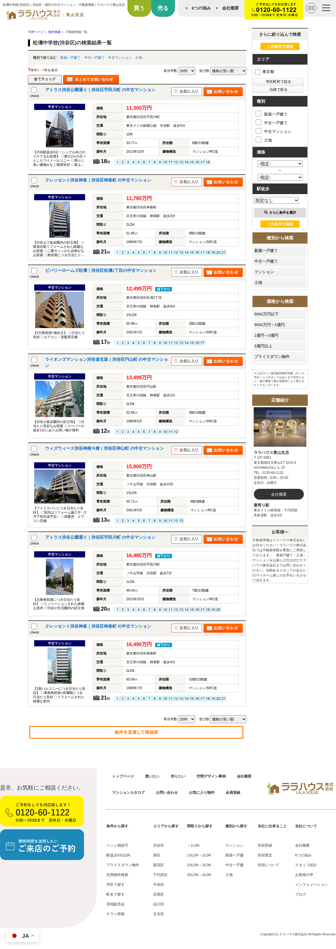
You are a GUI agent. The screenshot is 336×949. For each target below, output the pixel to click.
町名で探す (115, 894)
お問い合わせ (167, 792)
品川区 (158, 904)
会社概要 (230, 8)
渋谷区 (158, 845)
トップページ (123, 776)
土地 (138, 58)
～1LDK (193, 845)
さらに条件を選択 (280, 213)
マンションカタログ (128, 792)
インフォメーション (311, 884)
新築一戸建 (234, 855)
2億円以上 (263, 346)
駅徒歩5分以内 (118, 855)
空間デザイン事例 (211, 776)
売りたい (178, 776)
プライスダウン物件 (272, 356)
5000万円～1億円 (269, 324)
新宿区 (158, 865)
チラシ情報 (115, 914)
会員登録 (233, 792)
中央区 (158, 884)
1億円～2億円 (266, 335)
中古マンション (120, 58)
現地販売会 (115, 904)
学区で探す (115, 884)
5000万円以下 (266, 314)
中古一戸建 (234, 865)
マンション (264, 272)
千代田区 (160, 875)
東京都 (264, 71)
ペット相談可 (117, 845)
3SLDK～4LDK (199, 875)
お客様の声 (304, 875)
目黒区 (158, 894)
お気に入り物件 (201, 792)
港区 (156, 855)
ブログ (300, 894)
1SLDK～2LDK (199, 855)
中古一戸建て (94, 58)
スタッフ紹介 (306, 865)
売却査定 (265, 855)
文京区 (158, 914)
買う (139, 8)
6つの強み (201, 8)
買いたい (152, 776)
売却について (268, 865)
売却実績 (265, 845)
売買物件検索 (117, 875)
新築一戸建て (70, 58)
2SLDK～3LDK (199, 865)
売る (163, 8)
